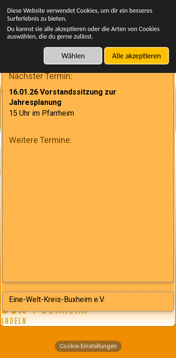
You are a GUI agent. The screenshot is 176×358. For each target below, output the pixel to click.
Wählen (73, 55)
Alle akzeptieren (136, 55)
